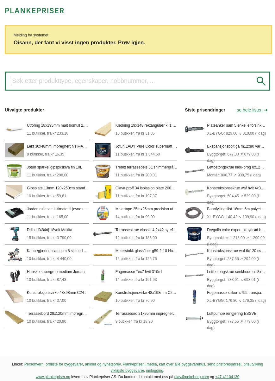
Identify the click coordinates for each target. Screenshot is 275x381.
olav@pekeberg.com (191, 377)
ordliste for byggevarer (64, 364)
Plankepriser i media (140, 364)
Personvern (34, 364)
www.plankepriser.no (53, 377)
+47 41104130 (227, 377)
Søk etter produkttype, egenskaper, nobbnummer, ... (83, 80)
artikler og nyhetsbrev (103, 364)
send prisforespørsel (224, 364)
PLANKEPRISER (35, 10)
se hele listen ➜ (252, 109)
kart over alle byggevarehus (182, 364)
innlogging (154, 370)
